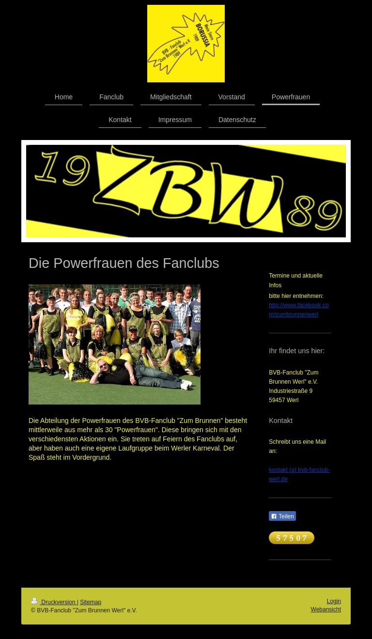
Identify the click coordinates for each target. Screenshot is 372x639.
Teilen (282, 516)
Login (334, 601)
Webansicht (326, 609)
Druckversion (54, 602)
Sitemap (90, 602)
